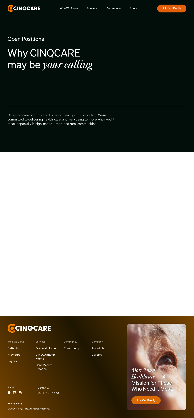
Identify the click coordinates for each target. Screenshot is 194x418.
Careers (97, 354)
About (133, 8)
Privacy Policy (15, 403)
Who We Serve (69, 8)
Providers (14, 354)
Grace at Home (46, 348)
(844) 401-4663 (48, 392)
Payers (12, 361)
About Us (98, 348)
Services (92, 8)
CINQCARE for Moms (45, 356)
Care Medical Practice (44, 367)
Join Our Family (172, 8)
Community (114, 8)
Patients (13, 348)
